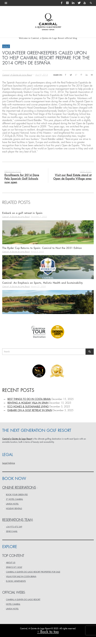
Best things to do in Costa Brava (29, 399)
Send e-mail (11, 531)
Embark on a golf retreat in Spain (22, 213)
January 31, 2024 (38, 286)
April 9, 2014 (41, 75)
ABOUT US (10, 563)
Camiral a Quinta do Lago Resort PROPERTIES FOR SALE (33, 572)
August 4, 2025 (37, 251)
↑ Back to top (48, 632)
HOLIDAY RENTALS (14, 509)
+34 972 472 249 (14, 527)
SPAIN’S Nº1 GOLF (14, 567)
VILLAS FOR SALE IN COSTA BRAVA (21, 577)
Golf (6, 46)
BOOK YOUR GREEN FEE (17, 495)
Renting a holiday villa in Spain (27, 403)
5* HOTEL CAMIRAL (14, 499)
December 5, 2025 (39, 217)
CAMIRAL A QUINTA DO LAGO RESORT (23, 600)
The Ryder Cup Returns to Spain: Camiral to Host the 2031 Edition (42, 248)
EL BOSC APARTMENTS (16, 581)
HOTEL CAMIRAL (13, 604)
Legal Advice (8, 463)
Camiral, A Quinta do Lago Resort (17, 75)
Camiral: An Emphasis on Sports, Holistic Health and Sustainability (42, 283)
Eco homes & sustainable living (28, 406)
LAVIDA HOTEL (12, 504)
